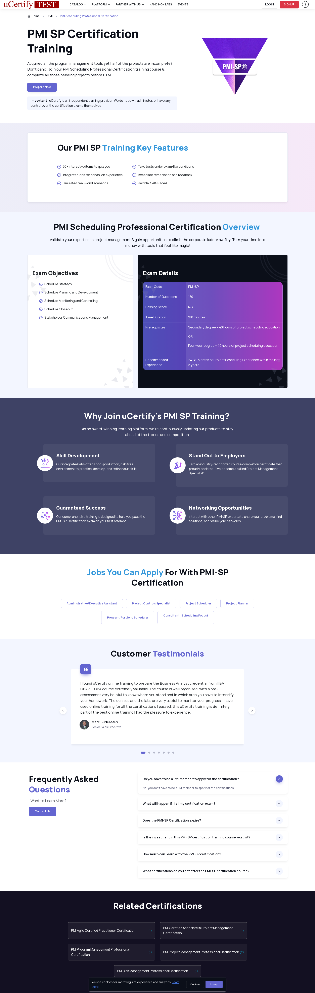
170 (190, 296)
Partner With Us (128, 4)
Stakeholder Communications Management (73, 317)
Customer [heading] (157, 653)
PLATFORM (99, 4)
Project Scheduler (198, 603)
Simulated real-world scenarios (82, 183)
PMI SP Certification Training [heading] (83, 41)
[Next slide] (252, 710)
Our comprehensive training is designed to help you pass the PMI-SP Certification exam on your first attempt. (100, 518)
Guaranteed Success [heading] (81, 507)
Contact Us (42, 811)
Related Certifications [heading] (157, 906)
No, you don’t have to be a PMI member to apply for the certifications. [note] (188, 788)
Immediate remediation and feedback (162, 175)
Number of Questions (161, 296)
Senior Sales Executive (107, 727)
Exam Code (153, 286)
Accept (214, 984)
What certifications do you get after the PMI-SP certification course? (196, 871)
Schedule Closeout (56, 309)
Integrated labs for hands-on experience (90, 175)
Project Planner (237, 603)
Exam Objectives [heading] (55, 273)
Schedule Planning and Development (68, 292)
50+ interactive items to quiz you (83, 166)
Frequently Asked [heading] (64, 784)
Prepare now (42, 87)
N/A (190, 307)
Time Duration (155, 317)
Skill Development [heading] (78, 455)
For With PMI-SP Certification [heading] (157, 577)
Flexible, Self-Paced (149, 183)
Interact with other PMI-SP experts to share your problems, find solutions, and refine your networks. (235, 518)
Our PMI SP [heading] (123, 147)
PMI (50, 16)
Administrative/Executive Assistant (92, 603)
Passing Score (156, 307)
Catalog (76, 4)
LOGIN (269, 4)
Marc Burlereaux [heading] (105, 722)
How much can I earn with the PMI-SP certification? (182, 854)
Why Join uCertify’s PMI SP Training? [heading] (157, 416)
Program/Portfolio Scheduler (127, 617)
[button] (143, 753)
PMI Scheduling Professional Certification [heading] (158, 227)
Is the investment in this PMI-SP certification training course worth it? (196, 837)
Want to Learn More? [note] (48, 800)
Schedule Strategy (55, 284)
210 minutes (197, 317)
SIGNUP (289, 4)
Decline (195, 984)
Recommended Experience (156, 362)
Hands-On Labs (160, 4)
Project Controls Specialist (151, 603)
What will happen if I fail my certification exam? (179, 803)
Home (33, 16)
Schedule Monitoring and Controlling (68, 301)
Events (183, 4)
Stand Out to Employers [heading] (217, 455)
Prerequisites (155, 327)
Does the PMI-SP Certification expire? (172, 820)
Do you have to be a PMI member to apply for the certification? (191, 779)
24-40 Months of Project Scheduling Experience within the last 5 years (234, 362)
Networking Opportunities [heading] (220, 507)
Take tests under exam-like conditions (163, 166)
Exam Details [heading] (160, 273)
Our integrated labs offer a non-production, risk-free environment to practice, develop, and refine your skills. (96, 466)
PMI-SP (193, 286)
